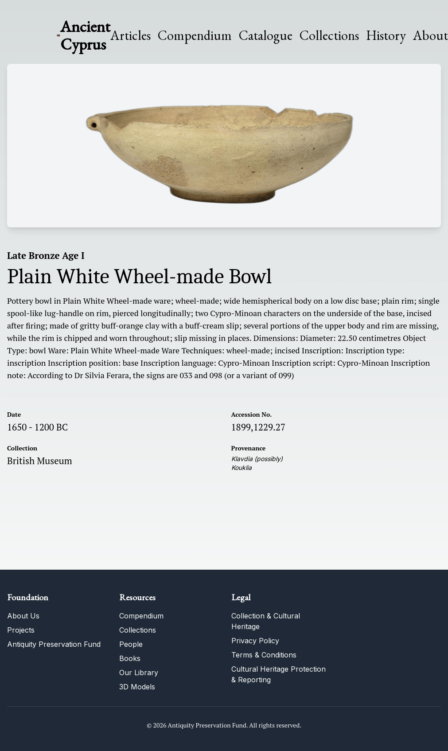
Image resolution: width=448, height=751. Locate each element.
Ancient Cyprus (85, 35)
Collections (329, 35)
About (430, 35)
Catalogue (265, 35)
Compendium (195, 35)
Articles (130, 35)
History (386, 35)
